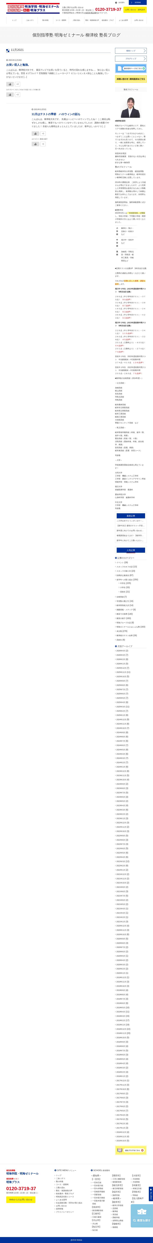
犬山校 (95, 1224)
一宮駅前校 (96, 1195)
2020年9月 (121, 939)
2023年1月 (121, 818)
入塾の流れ (76, 20)
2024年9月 (121, 733)
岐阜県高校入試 (123, 605)
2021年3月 (121, 913)
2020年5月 (121, 956)
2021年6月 (121, 900)
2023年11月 (121, 775)
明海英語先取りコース (65, 1197)
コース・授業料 (61, 20)
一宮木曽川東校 (98, 1198)
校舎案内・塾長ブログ (65, 1194)
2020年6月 (121, 952)
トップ (14, 20)
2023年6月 (121, 797)
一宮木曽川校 (97, 1185)
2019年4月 (121, 1012)
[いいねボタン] (10, 84)
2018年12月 (121, 1029)
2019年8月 (121, 995)
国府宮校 (116, 1195)
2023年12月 (121, 771)
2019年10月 (121, 986)
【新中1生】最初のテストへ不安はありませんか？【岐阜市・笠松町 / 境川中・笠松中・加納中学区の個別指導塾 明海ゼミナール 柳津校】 (131, 526)
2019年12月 (121, 977)
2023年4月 (121, 805)
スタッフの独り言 (124, 571)
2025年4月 (121, 702)
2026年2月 (121, 659)
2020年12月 (121, 926)
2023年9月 (121, 784)
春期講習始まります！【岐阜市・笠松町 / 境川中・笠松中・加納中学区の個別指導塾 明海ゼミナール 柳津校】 (131, 535)
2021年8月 (121, 891)
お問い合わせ (138, 20)
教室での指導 (122, 614)
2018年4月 (121, 1063)
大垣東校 (136, 1179)
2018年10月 (121, 1038)
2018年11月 (121, 1033)
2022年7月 (121, 844)
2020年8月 (121, 943)
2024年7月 (121, 741)
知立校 (95, 1230)
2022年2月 (121, 866)
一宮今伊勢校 (97, 1188)
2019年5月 (121, 1008)
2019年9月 (121, 990)
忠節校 (115, 1208)
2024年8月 (121, 737)
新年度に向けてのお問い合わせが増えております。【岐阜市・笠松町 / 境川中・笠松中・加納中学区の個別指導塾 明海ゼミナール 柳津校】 (131, 531)
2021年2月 (121, 917)
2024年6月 (121, 745)
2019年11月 (121, 982)
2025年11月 (121, 672)
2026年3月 (121, 655)
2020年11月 (121, 930)
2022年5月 (121, 853)
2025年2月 (121, 711)
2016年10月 (121, 1141)
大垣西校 (136, 1182)
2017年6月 (121, 1106)
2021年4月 (121, 909)
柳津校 (115, 1211)
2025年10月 (121, 677)
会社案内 (121, 2)
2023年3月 (121, 810)
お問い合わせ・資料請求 (135, 10)
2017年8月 (121, 1098)
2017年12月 (121, 1081)
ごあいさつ (29, 20)
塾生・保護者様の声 (92, 20)
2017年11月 (121, 1085)
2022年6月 (121, 848)
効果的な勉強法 (123, 575)
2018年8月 (121, 1046)
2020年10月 (121, 934)
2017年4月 (121, 1115)
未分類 (119, 631)
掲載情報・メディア (125, 610)
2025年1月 (121, 715)
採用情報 (138, 2)
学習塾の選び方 (123, 601)
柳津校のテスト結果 (125, 635)
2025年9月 (121, 681)
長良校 (115, 1214)
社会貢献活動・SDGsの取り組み (69, 1203)
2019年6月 (121, 1003)
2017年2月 (121, 1124)
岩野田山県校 (118, 1221)
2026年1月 (121, 664)
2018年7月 (121, 1051)
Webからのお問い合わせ (20, 1199)
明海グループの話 (124, 623)
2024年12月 (121, 720)
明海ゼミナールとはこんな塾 (128, 627)
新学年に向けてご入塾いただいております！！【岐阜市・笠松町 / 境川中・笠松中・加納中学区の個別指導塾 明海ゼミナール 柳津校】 (131, 540)
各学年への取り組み (125, 580)
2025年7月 (121, 690)
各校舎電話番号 (91, 13)
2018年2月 (121, 1072)
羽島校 (135, 1195)
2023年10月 (121, 780)
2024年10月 (121, 728)
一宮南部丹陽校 (98, 1192)
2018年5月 (121, 1059)
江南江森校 (96, 1217)
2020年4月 (121, 960)
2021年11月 (121, 879)
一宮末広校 (96, 1183)
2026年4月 (121, 651)
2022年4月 (121, 857)
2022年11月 (121, 827)
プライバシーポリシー (65, 1212)
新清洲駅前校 (97, 1210)
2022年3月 (121, 861)
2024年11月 (121, 724)
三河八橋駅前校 (119, 1179)
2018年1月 (121, 1076)
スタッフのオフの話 (125, 567)
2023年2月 (121, 814)
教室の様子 (121, 618)
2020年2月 (121, 969)
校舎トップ (130, 51)
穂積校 (115, 1227)
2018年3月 (121, 1068)
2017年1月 (121, 1128)
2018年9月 (121, 1042)
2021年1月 (121, 922)
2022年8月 (121, 840)
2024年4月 (121, 754)
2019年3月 (121, 1016)
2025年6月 (121, 694)
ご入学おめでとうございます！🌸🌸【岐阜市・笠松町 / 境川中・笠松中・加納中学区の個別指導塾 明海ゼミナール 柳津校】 (131, 521)
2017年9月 (121, 1094)
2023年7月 (121, 793)
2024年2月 (121, 763)
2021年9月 (121, 887)
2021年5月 (121, 904)
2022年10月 (121, 831)
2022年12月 (121, 823)
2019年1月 (121, 1025)
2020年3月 (121, 965)
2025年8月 (121, 685)
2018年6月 (121, 1055)
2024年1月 (121, 767)
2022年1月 (121, 870)
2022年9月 (121, 836)
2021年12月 (121, 874)
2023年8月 (121, 788)
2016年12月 (121, 1132)
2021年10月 (121, 883)
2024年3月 (121, 758)
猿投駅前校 (117, 1182)
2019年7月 (121, 999)
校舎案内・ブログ (108, 20)
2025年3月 (121, 707)
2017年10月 (121, 1089)
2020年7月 (121, 947)
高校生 (123, 592)
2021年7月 (121, 896)
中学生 (123, 583)
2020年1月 (121, 973)
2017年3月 (121, 1119)
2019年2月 (121, 1020)
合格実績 (120, 597)
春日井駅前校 (118, 1188)
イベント (120, 562)
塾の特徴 (45, 20)
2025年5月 (121, 698)
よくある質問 (123, 20)
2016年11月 (121, 1137)
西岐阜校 (116, 1217)
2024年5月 (121, 750)
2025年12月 (121, 668)
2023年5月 (121, 801)
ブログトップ (131, 59)
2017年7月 (121, 1102)
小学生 (123, 587)
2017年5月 (121, 1111)
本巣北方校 (137, 1188)
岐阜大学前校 (118, 1205)
